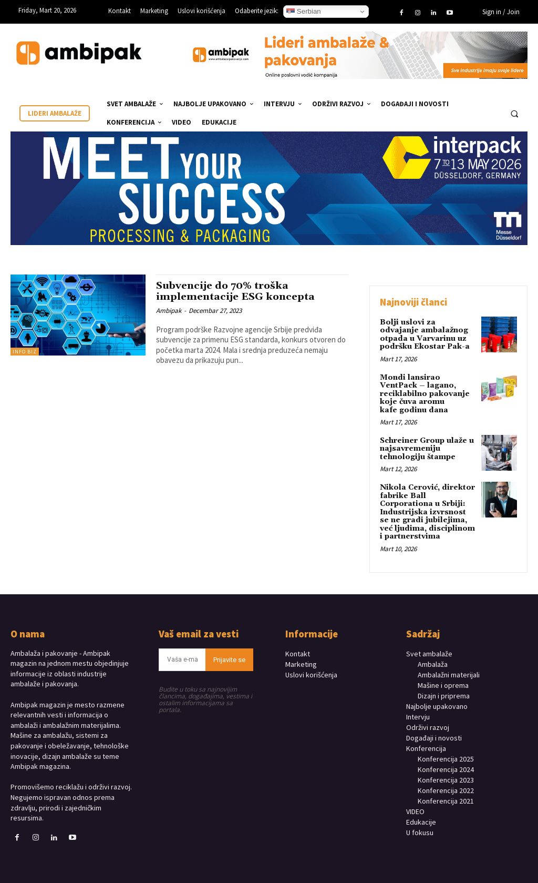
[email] (182, 658)
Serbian (303, 11)
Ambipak (168, 309)
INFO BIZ (25, 351)
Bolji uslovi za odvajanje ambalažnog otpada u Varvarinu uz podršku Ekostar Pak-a (425, 334)
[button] (514, 113)
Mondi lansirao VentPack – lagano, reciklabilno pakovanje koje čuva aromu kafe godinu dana (425, 393)
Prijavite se (229, 659)
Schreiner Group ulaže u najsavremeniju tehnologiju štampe (427, 448)
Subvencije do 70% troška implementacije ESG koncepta (237, 291)
